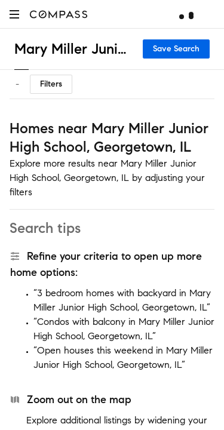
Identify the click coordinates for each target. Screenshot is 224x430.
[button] (14, 14)
